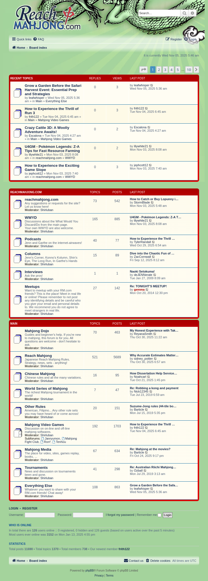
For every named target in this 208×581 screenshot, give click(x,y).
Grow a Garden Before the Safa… (154, 485)
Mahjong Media (38, 449)
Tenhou (59, 441)
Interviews (34, 272)
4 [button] (171, 69)
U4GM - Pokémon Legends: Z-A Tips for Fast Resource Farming (52, 148)
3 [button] (165, 69)
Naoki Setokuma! (142, 271)
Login (13, 508)
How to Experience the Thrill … (152, 238)
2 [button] (159, 69)
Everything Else (56, 101)
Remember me (149, 514)
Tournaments (36, 467)
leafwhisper (36, 97)
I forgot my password (120, 514)
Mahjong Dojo (37, 331)
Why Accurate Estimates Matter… (154, 355)
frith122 (34, 116)
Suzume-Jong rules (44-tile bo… (153, 406)
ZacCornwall (142, 256)
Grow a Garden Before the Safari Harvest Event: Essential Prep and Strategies (53, 90)
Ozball (138, 470)
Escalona (35, 135)
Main (39, 101)
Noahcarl (140, 376)
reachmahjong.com (49, 158)
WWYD (70, 158)
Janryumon (50, 438)
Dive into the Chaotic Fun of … (152, 253)
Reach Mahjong (38, 356)
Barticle (139, 409)
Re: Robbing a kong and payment (154, 388)
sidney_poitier (143, 358)
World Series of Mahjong (46, 388)
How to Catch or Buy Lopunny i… (154, 199)
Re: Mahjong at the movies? (150, 449)
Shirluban (46, 210)
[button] (143, 69)
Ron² (45, 441)
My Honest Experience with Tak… (154, 330)
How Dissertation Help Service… (153, 373)
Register (30, 508)
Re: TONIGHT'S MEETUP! (148, 286)
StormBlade (142, 202)
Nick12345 (141, 391)
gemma (139, 289)
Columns (32, 254)
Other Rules (35, 407)
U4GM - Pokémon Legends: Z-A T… (155, 217)
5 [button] (178, 69)
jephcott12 (36, 173)
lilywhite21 (36, 154)
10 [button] (189, 69)
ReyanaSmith (143, 333)
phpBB (89, 570)
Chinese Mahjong (40, 374)
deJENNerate (143, 274)
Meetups (32, 287)
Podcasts (33, 239)
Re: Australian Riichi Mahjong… (153, 467)
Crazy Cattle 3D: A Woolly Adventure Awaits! (47, 130)
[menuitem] (38, 39)
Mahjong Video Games (53, 120)
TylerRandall (142, 242)
